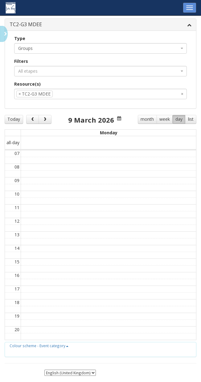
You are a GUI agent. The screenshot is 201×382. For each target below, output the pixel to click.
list (191, 119)
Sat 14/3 (182, 133)
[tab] (100, 25)
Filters (21, 61)
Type (19, 38)
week (164, 119)
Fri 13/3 (152, 133)
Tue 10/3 (64, 133)
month (147, 119)
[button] (39, 345)
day (179, 119)
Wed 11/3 (94, 133)
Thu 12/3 (123, 133)
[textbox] (63, 94)
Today (13, 119)
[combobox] (100, 48)
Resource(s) (27, 84)
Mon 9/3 (35, 133)
